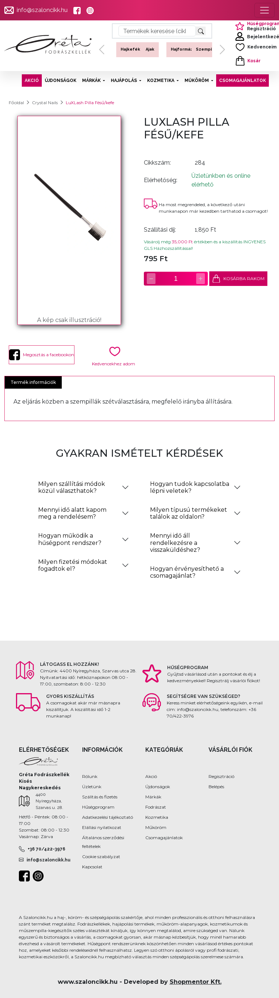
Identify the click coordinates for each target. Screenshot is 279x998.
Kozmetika (156, 817)
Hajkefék (130, 49)
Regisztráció (221, 776)
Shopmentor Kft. (196, 981)
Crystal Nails (45, 102)
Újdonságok (157, 786)
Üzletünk (91, 786)
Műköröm (155, 827)
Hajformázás (184, 49)
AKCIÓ (32, 80)
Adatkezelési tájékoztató (107, 817)
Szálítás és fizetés (99, 796)
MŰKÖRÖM (197, 80)
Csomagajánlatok (164, 837)
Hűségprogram (98, 807)
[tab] (83, 487)
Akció (151, 776)
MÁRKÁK (92, 80)
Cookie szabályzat (101, 856)
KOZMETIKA (161, 80)
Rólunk (89, 776)
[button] (101, 49)
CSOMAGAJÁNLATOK (242, 80)
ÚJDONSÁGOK (60, 80)
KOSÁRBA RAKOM (238, 279)
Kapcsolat (92, 866)
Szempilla (206, 49)
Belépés (216, 786)
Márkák (153, 796)
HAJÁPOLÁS (124, 80)
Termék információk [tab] (33, 382)
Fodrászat (155, 807)
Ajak (150, 49)
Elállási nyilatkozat (101, 827)
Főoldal (16, 102)
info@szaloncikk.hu (42, 10)
